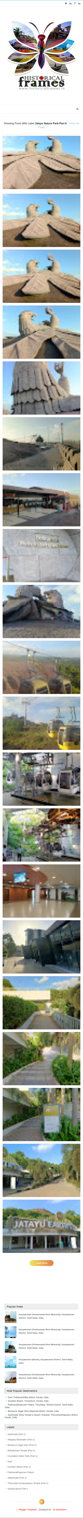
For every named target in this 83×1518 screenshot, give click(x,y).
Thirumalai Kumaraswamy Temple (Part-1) (28, 1483)
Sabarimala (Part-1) (17, 1478)
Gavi (10, 1461)
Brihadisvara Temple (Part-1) (21, 1450)
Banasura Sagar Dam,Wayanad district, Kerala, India (33, 1411)
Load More (41, 1263)
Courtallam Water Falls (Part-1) (23, 1456)
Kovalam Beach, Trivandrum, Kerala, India (28, 1401)
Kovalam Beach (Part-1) (19, 1467)
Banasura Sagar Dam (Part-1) (22, 1445)
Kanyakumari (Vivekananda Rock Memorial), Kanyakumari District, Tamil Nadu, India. (46, 1316)
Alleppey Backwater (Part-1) (21, 1439)
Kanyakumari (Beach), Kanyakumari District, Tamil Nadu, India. (46, 1361)
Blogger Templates (28, 1509)
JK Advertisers (60, 1509)
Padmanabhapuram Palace (21, 1472)
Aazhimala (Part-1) (17, 1434)
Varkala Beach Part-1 (18, 1488)
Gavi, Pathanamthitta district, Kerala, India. (28, 1397)
